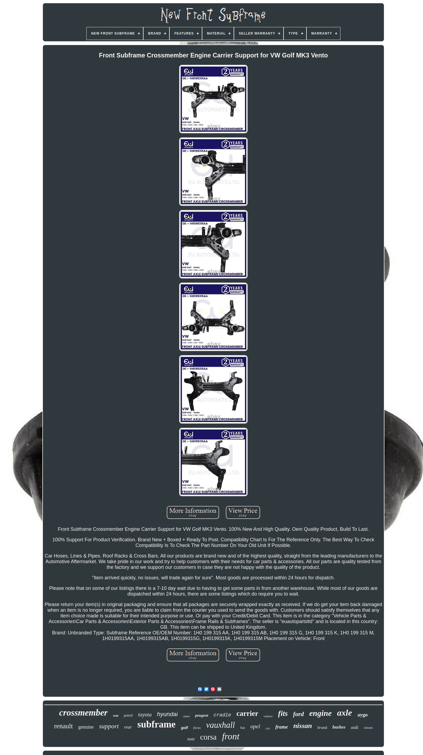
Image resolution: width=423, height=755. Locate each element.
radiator (268, 716)
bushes (338, 727)
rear (128, 727)
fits (283, 713)
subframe (156, 724)
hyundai (167, 714)
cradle (222, 715)
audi (355, 727)
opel (255, 726)
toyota (145, 714)
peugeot (201, 715)
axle (344, 712)
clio (267, 728)
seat (115, 715)
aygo (362, 714)
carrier (247, 713)
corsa (208, 737)
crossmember (83, 712)
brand (322, 727)
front (231, 736)
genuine (86, 727)
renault (63, 726)
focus (197, 728)
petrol (128, 715)
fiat (242, 728)
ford (298, 714)
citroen (368, 728)
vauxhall (220, 725)
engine (320, 713)
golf (184, 728)
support (109, 726)
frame (281, 727)
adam (186, 716)
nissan (302, 726)
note (191, 739)
